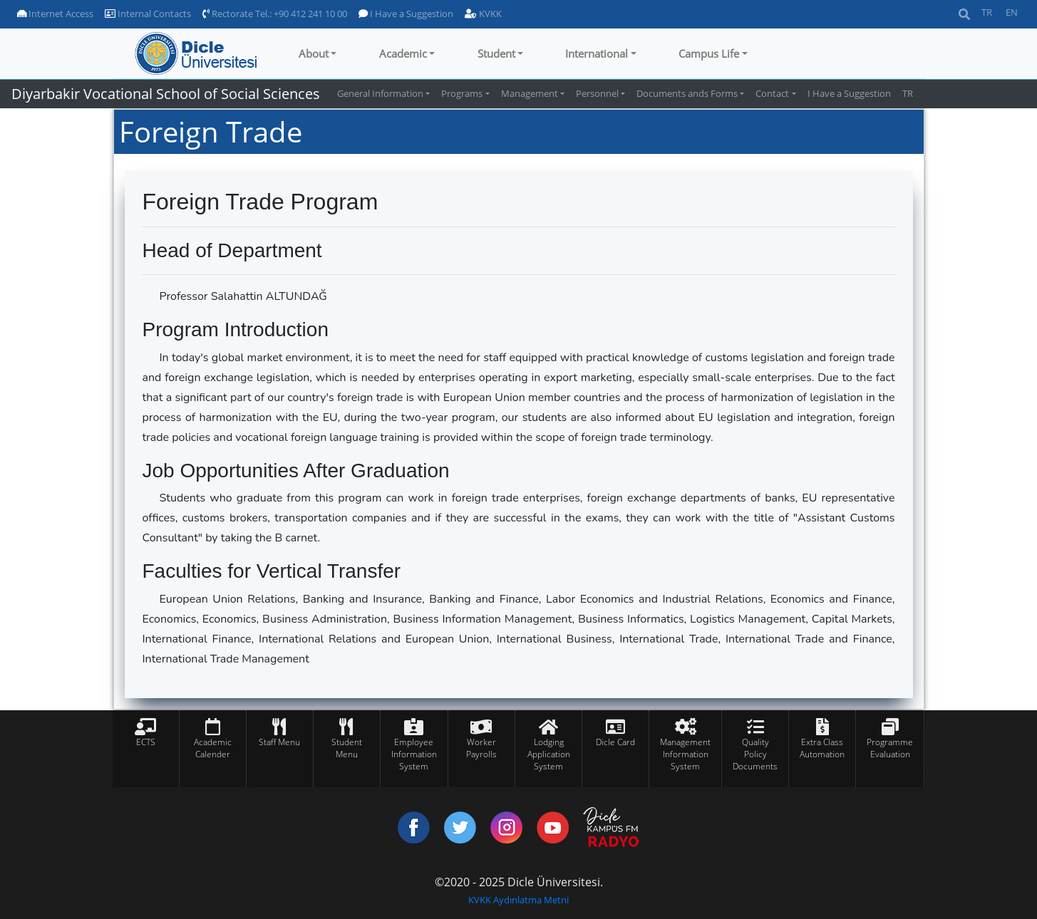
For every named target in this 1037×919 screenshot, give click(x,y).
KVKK (483, 13)
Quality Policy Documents (755, 754)
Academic (403, 53)
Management (529, 93)
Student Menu (346, 748)
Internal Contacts (148, 13)
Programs (462, 93)
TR (986, 12)
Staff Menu (279, 742)
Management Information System (685, 754)
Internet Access (55, 13)
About (314, 53)
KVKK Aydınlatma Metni (518, 899)
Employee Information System (414, 754)
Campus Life (709, 53)
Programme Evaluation (890, 748)
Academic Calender (213, 748)
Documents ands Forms (687, 93)
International (596, 53)
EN (1012, 12)
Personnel (597, 93)
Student (496, 53)
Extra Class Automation (822, 748)
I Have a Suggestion (405, 13)
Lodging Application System (548, 754)
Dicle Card (615, 742)
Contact (772, 93)
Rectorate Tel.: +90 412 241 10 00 (274, 13)
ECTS (145, 742)
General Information (380, 93)
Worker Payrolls (481, 748)
